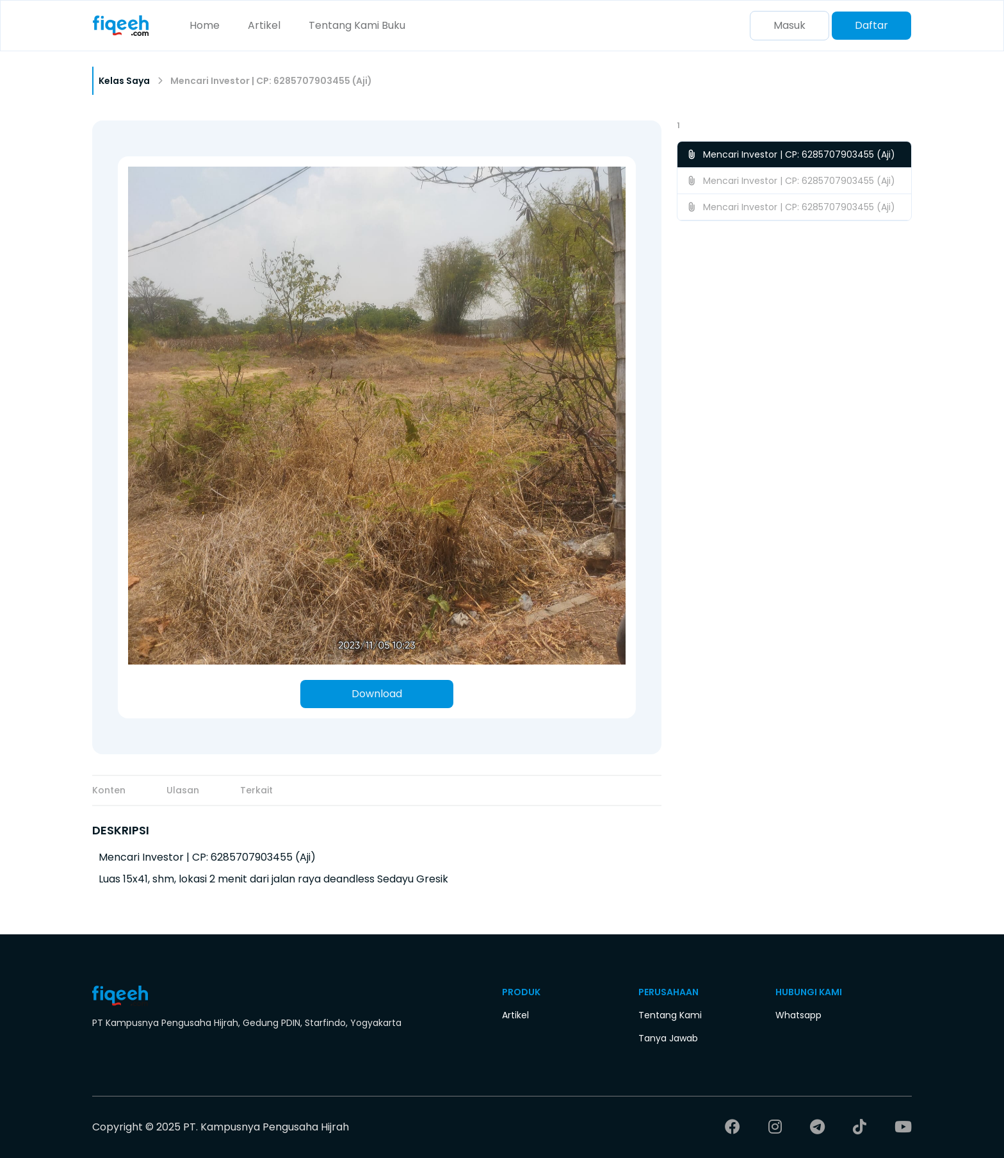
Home (205, 25)
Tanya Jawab (668, 1038)
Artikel (264, 25)
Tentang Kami (344, 25)
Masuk (789, 25)
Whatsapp (798, 1015)
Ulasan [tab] (182, 790)
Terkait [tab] (256, 790)
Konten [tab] (108, 790)
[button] (794, 125)
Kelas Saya (124, 80)
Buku (393, 25)
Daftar (871, 25)
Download (377, 693)
